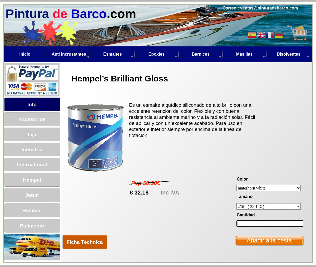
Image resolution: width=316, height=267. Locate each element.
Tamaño (245, 196)
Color (242, 179)
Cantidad (246, 215)
